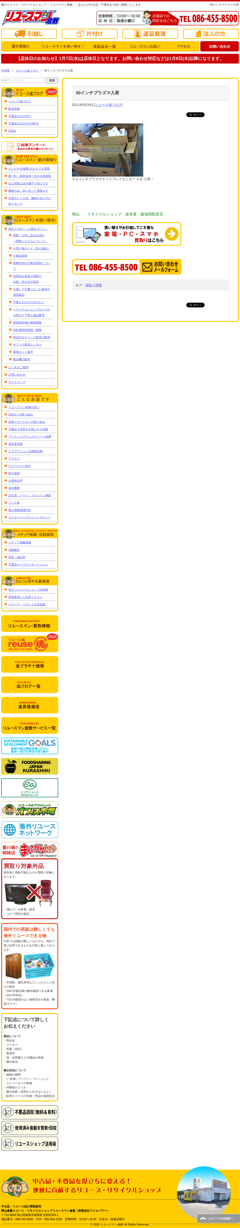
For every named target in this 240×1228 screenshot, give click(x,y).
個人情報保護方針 (19, 510)
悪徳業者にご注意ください (25, 597)
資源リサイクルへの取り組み (26, 422)
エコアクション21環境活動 (25, 451)
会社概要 (14, 488)
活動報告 (14, 550)
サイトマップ (16, 382)
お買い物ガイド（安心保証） (31, 248)
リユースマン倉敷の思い (24, 407)
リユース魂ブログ (108, 105)
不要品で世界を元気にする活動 (28, 429)
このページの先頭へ (220, 1218)
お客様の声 (15, 480)
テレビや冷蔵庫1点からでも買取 (29, 168)
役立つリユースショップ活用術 (28, 589)
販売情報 (14, 108)
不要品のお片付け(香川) (23, 123)
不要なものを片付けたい (28, 302)
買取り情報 (93, 285)
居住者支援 (15, 444)
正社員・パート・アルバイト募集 (29, 495)
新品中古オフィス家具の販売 (31, 337)
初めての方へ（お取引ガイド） (28, 229)
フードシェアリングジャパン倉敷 (29, 436)
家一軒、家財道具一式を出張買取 (29, 176)
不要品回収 (20, 255)
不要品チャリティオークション (28, 564)
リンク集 (14, 502)
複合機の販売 (21, 359)
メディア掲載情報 (19, 542)
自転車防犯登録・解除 (27, 330)
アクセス (14, 458)
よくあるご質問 (18, 367)
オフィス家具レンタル (27, 344)
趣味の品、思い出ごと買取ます (28, 190)
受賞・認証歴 (16, 557)
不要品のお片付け (19, 116)
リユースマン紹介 (19, 466)
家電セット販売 (23, 352)
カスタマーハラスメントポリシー (29, 517)
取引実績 (14, 473)
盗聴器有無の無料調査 (27, 322)
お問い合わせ (16, 374)
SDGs (12, 130)
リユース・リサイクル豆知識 (26, 604)
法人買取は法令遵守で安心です (28, 183)
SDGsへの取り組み (20, 414)
